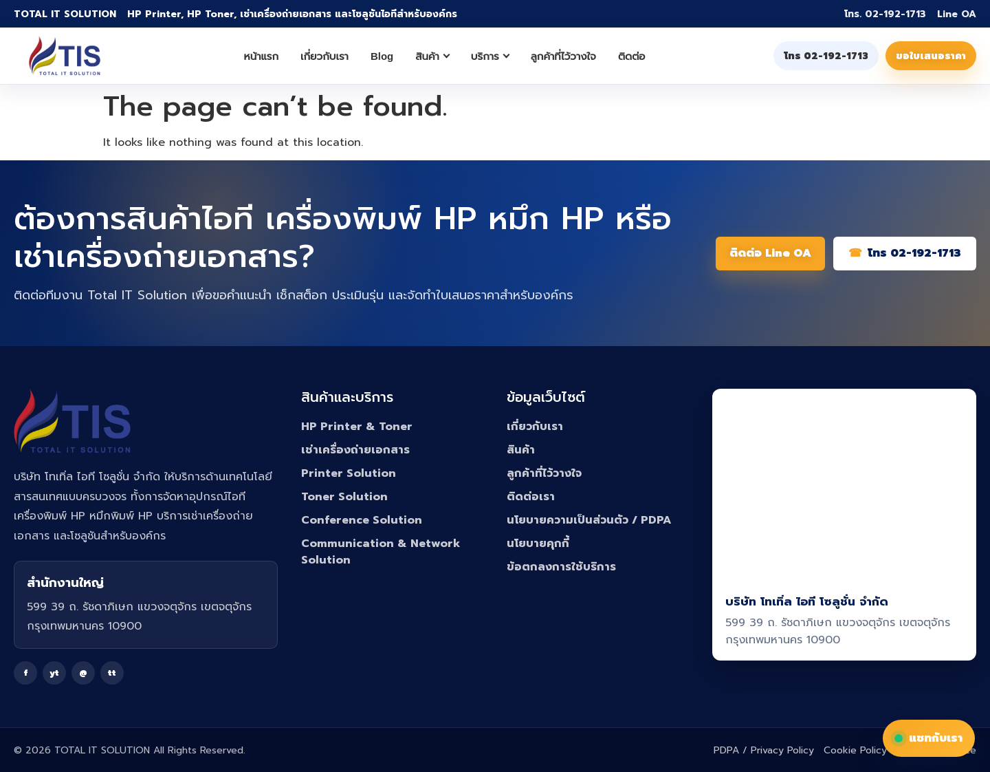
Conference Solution (361, 520)
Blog (382, 56)
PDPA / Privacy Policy (764, 750)
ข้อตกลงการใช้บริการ (561, 567)
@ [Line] (83, 673)
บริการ (490, 56)
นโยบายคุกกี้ (538, 543)
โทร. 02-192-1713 (885, 14)
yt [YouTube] (54, 673)
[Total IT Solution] (65, 56)
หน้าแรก (261, 56)
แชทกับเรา (928, 738)
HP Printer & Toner (356, 426)
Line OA (956, 14)
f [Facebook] (26, 673)
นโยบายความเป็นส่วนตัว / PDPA (589, 520)
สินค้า (432, 56)
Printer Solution (348, 473)
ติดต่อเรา (531, 497)
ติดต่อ (632, 56)
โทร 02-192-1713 (826, 56)
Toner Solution (344, 497)
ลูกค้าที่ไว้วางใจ (563, 56)
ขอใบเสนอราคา (931, 56)
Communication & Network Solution (380, 551)
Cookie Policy (855, 750)
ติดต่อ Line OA (770, 253)
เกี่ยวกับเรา (324, 56)
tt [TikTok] (112, 673)
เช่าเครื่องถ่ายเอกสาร (355, 450)
